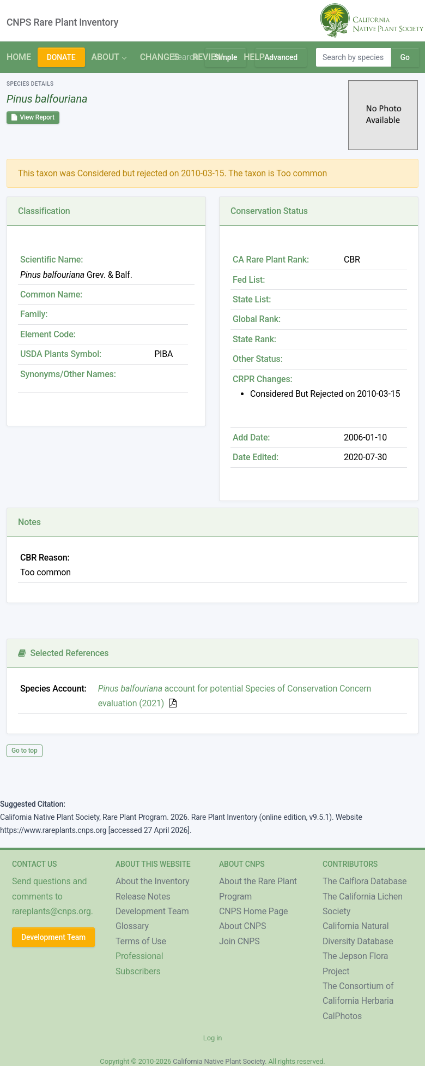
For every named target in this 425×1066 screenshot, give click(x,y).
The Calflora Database (364, 881)
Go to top (24, 750)
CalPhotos (342, 1016)
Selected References (63, 653)
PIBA (163, 354)
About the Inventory (153, 881)
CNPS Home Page (253, 911)
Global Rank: (257, 319)
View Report (32, 117)
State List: (252, 299)
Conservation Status (269, 211)
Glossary (132, 926)
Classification (44, 211)
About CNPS (242, 926)
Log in (212, 1038)
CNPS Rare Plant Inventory (62, 22)
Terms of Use (141, 941)
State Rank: (254, 339)
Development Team (53, 937)
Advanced (281, 57)
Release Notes (143, 896)
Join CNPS (239, 941)
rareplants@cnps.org (51, 911)
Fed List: (249, 280)
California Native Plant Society (219, 1061)
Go (405, 57)
